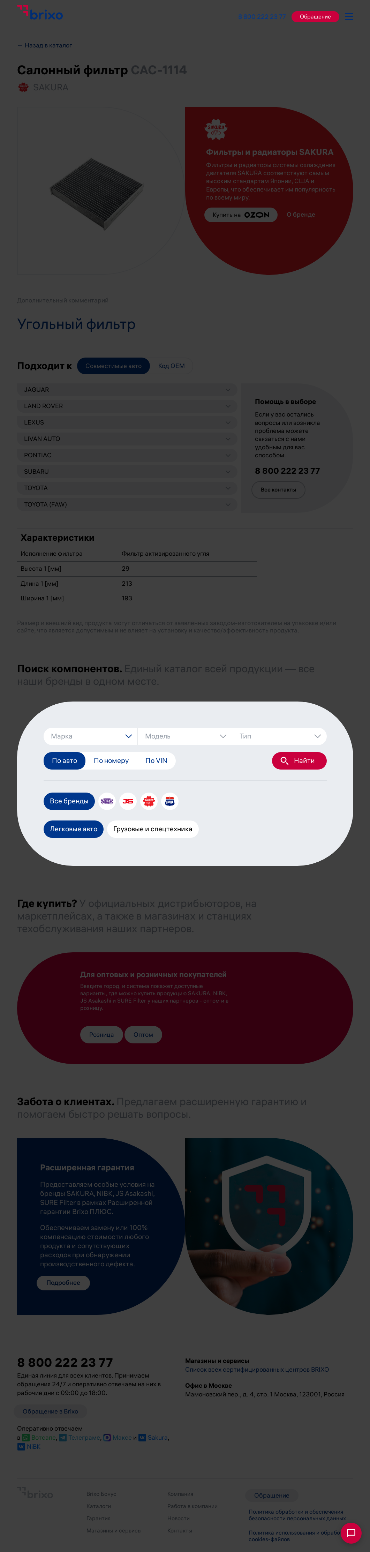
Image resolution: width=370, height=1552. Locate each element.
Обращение (315, 16)
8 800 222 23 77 (262, 17)
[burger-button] (349, 15)
